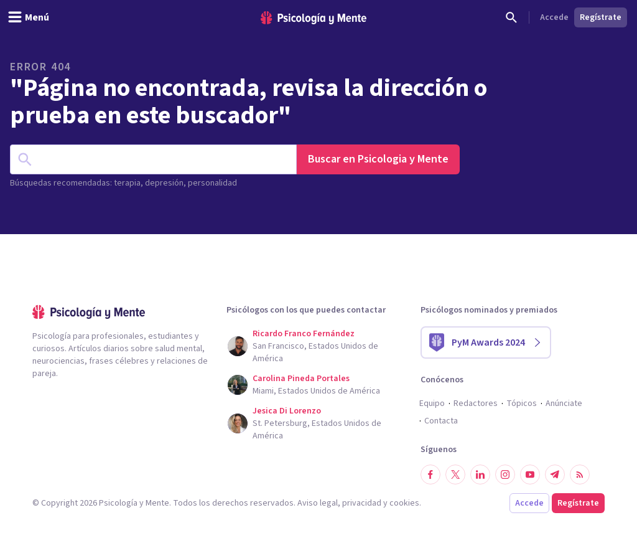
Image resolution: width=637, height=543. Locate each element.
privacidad (361, 503)
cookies (404, 503)
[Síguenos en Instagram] (505, 474)
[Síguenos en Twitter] (455, 474)
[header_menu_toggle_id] (28, 17)
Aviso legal (317, 503)
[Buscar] (511, 17)
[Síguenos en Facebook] (430, 474)
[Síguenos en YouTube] (530, 474)
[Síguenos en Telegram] (555, 474)
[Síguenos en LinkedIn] (480, 474)
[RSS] (580, 474)
